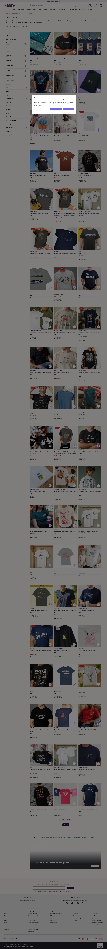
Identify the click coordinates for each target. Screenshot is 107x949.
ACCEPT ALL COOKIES (68, 108)
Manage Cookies (38, 109)
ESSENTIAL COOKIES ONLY (56, 108)
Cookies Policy (39, 103)
